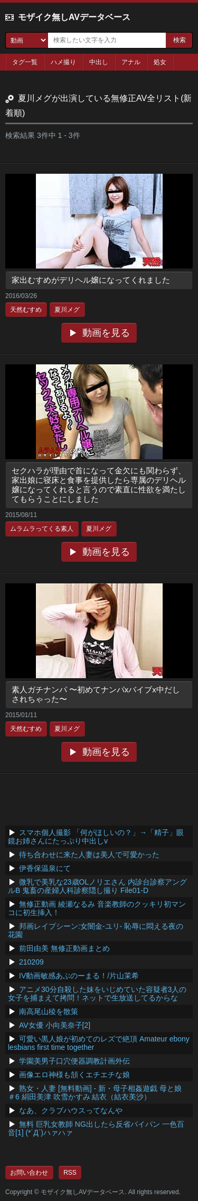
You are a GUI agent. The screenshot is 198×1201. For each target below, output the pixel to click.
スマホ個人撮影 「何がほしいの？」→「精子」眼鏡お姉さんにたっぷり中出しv (96, 836)
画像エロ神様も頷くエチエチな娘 (74, 1074)
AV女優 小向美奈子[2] (54, 1025)
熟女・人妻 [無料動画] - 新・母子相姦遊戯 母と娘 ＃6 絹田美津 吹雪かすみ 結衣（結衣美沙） (95, 1092)
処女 (160, 62)
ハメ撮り (63, 62)
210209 (31, 962)
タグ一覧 (24, 62)
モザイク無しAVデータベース (74, 17)
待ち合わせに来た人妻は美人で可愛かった (89, 854)
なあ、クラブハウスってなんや (70, 1110)
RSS (70, 1172)
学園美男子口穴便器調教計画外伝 (74, 1061)
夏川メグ (67, 309)
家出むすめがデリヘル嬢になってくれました (91, 279)
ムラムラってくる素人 (41, 528)
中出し (98, 62)
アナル (130, 62)
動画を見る (106, 332)
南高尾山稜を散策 (48, 1011)
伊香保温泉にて (45, 868)
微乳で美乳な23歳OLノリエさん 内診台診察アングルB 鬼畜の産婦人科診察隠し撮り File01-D (97, 886)
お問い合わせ (29, 1172)
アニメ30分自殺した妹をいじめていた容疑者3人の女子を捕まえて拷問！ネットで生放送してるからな (97, 993)
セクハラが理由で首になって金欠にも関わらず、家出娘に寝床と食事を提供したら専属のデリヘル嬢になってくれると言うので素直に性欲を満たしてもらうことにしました (99, 484)
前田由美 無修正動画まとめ (64, 948)
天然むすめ (26, 309)
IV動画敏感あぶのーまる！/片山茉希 (79, 975)
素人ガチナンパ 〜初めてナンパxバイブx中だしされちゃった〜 (96, 694)
